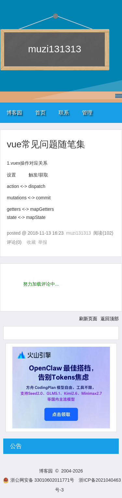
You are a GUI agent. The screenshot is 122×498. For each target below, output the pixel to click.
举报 (42, 242)
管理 (87, 112)
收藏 (31, 242)
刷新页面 (88, 318)
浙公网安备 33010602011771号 (39, 480)
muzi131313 (54, 48)
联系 (64, 112)
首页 (40, 112)
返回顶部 (110, 318)
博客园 (14, 112)
